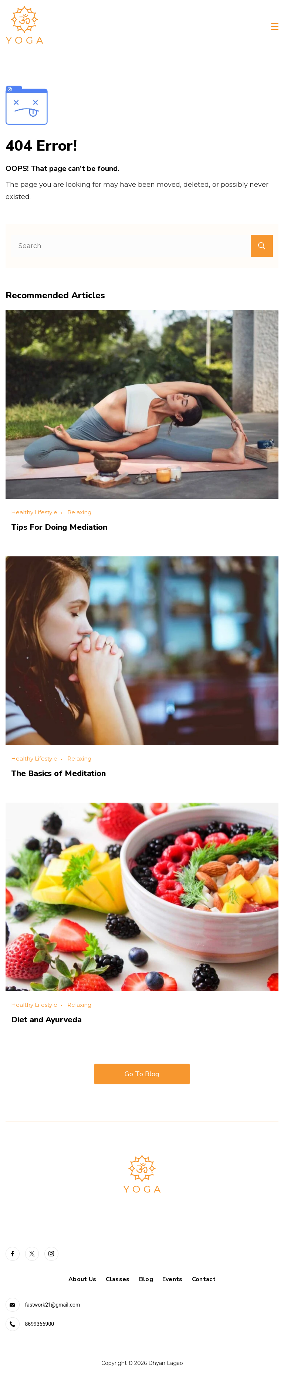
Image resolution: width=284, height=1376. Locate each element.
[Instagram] (51, 1253)
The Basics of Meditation (61, 772)
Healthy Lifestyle (34, 512)
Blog (146, 1278)
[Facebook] (13, 1253)
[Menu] (274, 26)
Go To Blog (142, 1072)
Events (172, 1278)
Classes (118, 1278)
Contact (204, 1278)
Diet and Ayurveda (48, 1018)
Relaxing (79, 512)
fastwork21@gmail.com (52, 1304)
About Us (82, 1278)
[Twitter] (32, 1253)
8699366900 (39, 1323)
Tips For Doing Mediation (61, 526)
